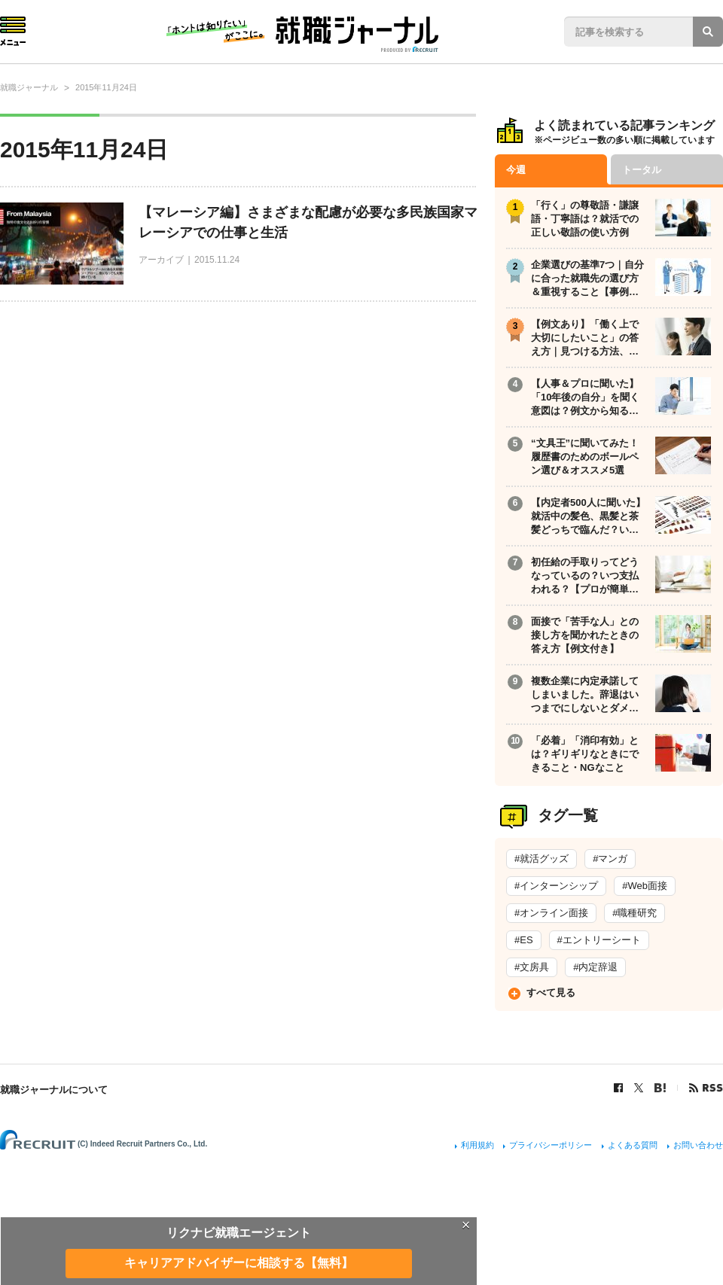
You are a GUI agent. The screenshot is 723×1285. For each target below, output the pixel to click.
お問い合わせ (698, 1144)
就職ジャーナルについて (54, 1089)
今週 (516, 169)
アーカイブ (161, 259)
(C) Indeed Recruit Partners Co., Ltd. (142, 1144)
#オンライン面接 (551, 912)
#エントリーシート (599, 939)
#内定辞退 (595, 967)
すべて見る (550, 992)
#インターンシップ (556, 885)
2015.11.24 (216, 259)
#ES (523, 939)
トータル (641, 169)
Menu (13, 31)
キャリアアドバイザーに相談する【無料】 (238, 1262)
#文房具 (531, 967)
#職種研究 (634, 912)
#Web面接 (644, 885)
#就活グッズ (541, 858)
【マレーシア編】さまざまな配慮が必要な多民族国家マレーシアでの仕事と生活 (308, 222)
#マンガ (610, 858)
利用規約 (477, 1144)
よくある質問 (632, 1144)
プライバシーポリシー (550, 1144)
